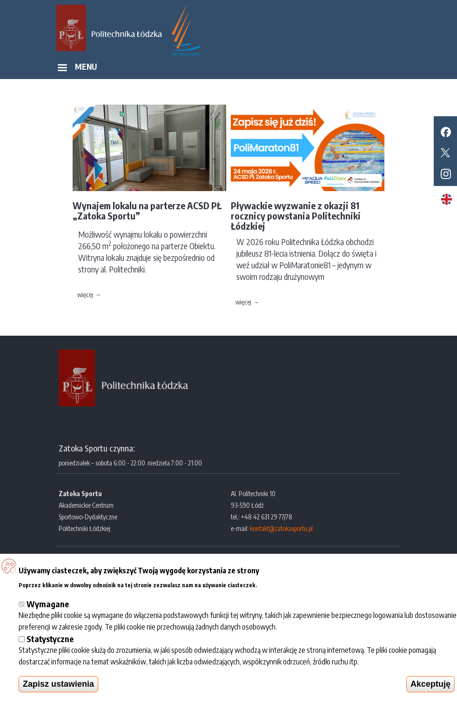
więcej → (89, 295)
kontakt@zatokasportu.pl (281, 528)
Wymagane (48, 603)
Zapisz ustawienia (58, 684)
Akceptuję (430, 684)
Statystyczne (50, 638)
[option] (149, 205)
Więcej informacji (286, 583)
